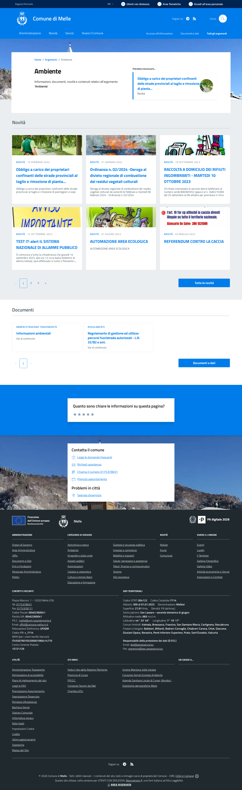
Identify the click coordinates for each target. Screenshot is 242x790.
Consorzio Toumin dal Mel (82, 686)
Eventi (200, 545)
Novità (21, 162)
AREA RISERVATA (119, 785)
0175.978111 (25, 608)
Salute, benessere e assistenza (130, 561)
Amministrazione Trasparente (28, 670)
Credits (16, 734)
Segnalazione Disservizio (25, 697)
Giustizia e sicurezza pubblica (129, 545)
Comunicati (166, 556)
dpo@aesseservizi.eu (142, 645)
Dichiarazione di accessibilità (27, 675)
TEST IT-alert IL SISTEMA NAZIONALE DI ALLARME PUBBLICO (46, 244)
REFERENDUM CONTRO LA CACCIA (194, 241)
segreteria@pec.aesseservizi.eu (145, 649)
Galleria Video (204, 566)
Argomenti (51, 60)
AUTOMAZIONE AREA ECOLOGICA (119, 241)
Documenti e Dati (21, 561)
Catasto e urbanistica (79, 572)
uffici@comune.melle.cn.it (33, 625)
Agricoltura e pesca (78, 545)
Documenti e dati (204, 363)
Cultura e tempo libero (80, 577)
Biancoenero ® (134, 780)
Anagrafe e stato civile (80, 556)
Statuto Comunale (22, 713)
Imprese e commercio (125, 550)
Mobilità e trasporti (123, 556)
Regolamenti (96, 327)
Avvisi (163, 550)
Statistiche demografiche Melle (139, 686)
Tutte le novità (204, 283)
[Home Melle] (43, 19)
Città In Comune (185, 776)
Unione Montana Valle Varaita (139, 670)
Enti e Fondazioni (21, 566)
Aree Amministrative (23, 550)
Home (37, 60)
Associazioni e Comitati (210, 577)
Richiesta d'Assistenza (24, 702)
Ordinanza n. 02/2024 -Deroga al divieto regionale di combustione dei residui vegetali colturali (118, 175)
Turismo (117, 572)
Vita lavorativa (121, 577)
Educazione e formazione (81, 582)
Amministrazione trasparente (36, 327)
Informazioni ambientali (33, 333)
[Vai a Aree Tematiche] (169, 4)
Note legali (18, 723)
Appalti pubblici (76, 561)
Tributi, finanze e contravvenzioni (131, 566)
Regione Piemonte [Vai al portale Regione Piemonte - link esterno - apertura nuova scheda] (24, 4)
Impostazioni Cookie (23, 729)
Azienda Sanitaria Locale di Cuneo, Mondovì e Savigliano (153, 680)
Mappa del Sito (20, 750)
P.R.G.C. (72, 680)
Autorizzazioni (75, 566)
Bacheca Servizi (21, 707)
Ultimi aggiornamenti (23, 739)
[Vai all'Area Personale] (206, 4)
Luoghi (200, 550)
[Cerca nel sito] (223, 19)
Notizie (164, 545)
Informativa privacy (23, 718)
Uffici (15, 556)
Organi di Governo (22, 545)
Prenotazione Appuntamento (28, 691)
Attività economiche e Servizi (213, 572)
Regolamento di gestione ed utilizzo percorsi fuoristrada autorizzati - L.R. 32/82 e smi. (114, 338)
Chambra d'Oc (75, 691)
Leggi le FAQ (19, 686)
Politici (15, 577)
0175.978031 (24, 604)
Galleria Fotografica (207, 561)
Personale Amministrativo (26, 572)
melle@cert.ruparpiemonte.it (35, 620)
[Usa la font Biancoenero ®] (135, 4)
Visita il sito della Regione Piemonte (87, 670)
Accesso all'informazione (159, 33)
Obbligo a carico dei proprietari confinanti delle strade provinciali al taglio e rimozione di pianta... (168, 83)
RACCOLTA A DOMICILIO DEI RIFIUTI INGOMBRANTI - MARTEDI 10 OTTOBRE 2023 (195, 175)
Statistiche (18, 745)
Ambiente (73, 550)
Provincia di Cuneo (78, 675)
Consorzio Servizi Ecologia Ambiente (142, 675)
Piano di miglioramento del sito (29, 680)
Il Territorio (203, 556)
